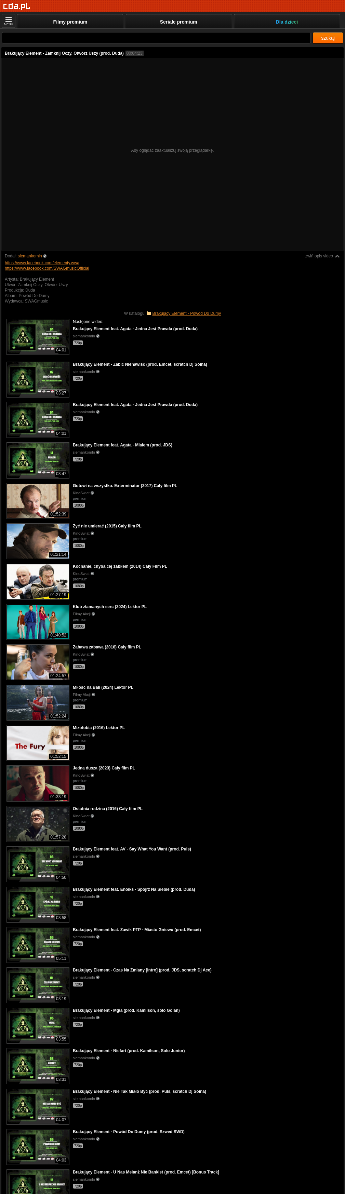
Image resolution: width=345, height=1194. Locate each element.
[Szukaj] (156, 37)
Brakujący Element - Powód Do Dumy (186, 313)
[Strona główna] (16, 6)
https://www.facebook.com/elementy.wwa (42, 262)
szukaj (328, 38)
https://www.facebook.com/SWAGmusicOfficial (47, 268)
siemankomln (30, 256)
